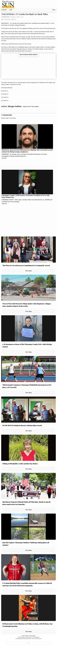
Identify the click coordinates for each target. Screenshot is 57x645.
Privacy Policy (32, 635)
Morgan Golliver (15, 106)
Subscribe (4, 9)
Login (10, 9)
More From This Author (31, 106)
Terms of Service (25, 635)
